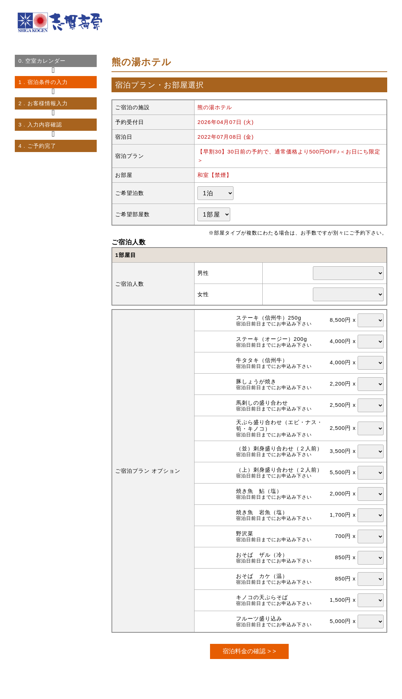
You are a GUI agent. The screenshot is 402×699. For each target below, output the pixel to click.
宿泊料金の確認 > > (249, 651)
